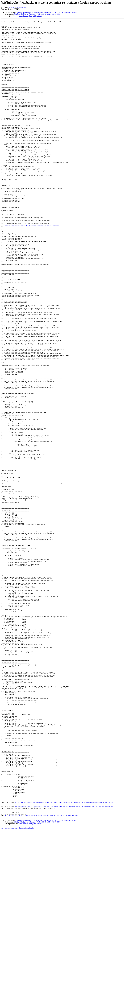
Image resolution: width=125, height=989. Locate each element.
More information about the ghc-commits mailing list (17, 987)
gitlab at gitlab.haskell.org (17, 7)
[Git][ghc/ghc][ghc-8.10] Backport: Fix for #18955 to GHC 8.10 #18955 (37, 14)
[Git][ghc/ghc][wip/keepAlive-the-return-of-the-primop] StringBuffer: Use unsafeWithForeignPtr (47, 12)
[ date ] (20, 16)
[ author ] (39, 16)
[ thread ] (26, 16)
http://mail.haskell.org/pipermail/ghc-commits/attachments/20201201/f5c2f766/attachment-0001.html (42, 975)
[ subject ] (32, 16)
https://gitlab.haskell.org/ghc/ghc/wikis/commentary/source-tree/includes (32, 266)
